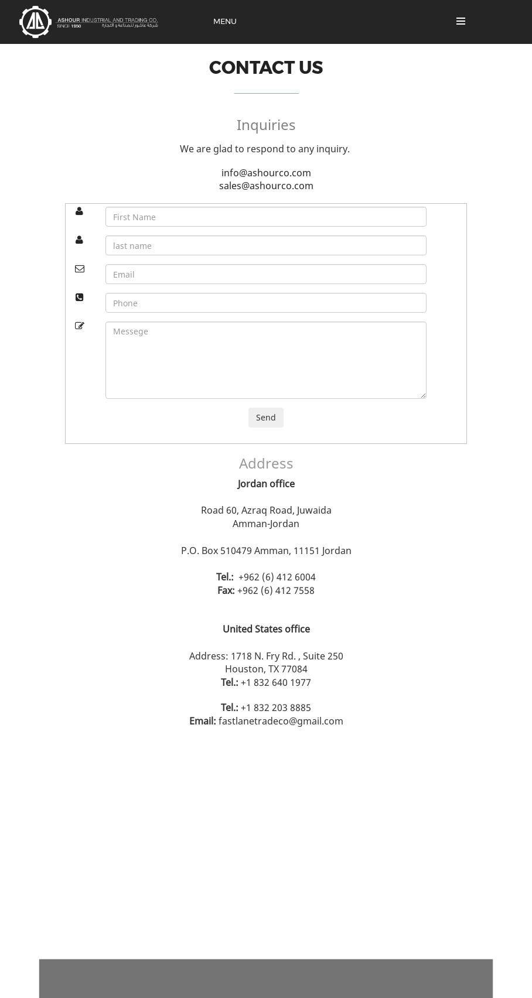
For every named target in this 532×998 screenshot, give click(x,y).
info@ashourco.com (266, 172)
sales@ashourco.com (266, 185)
